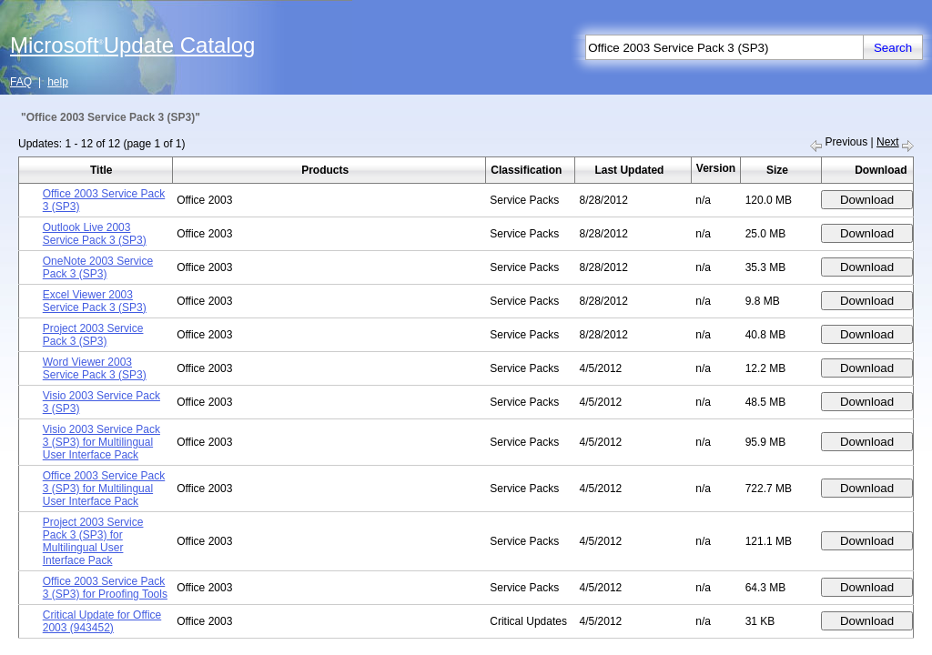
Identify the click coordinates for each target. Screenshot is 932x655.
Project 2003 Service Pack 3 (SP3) (93, 335)
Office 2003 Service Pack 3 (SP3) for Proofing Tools (105, 587)
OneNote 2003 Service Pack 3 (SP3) (98, 267)
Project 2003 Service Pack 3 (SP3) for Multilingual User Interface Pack (93, 541)
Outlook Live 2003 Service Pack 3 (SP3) (95, 234)
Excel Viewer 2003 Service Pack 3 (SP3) (95, 301)
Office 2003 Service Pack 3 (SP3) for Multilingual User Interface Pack (104, 488)
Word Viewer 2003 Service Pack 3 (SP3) (95, 368)
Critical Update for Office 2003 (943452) (102, 621)
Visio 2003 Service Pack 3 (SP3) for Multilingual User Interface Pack (101, 442)
